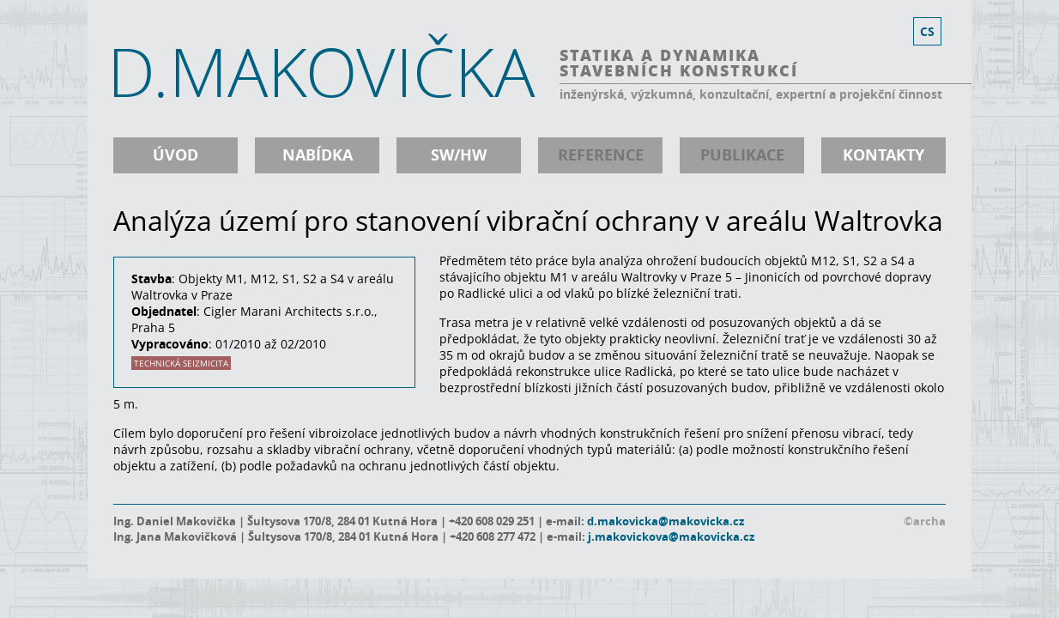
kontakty (883, 155)
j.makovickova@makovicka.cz (671, 536)
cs (927, 31)
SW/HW (459, 155)
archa (929, 521)
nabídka (317, 155)
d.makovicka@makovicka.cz (665, 521)
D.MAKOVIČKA (321, 71)
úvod (175, 155)
